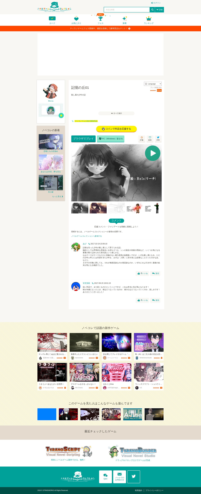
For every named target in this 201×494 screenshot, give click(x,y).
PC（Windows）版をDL (111, 138)
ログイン (157, 3)
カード (52, 23)
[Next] (159, 173)
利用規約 (138, 490)
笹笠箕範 (86, 283)
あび (84, 244)
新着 (125, 23)
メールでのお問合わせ (119, 476)
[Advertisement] (100, 54)
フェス (100, 23)
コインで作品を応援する (116, 128)
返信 (155, 273)
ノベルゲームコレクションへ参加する (86, 236)
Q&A (105, 476)
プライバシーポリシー (154, 490)
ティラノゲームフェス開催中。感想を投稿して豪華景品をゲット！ (100, 28)
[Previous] (74, 173)
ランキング (149, 23)
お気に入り (76, 23)
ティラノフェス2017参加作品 (86, 121)
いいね (143, 273)
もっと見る (56, 196)
